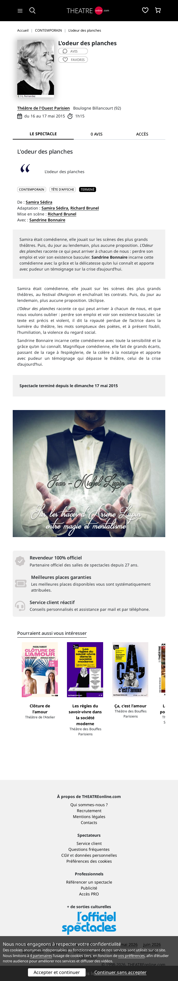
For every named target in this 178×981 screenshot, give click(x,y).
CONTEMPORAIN (31, 189)
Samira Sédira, (55, 208)
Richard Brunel (84, 208)
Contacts (89, 822)
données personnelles (96, 855)
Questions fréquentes (89, 849)
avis (70, 51)
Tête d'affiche (62, 189)
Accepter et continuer (57, 972)
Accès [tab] (142, 134)
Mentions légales (89, 816)
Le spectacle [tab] (43, 133)
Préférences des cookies (89, 861)
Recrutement (89, 810)
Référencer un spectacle (89, 882)
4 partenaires (41, 955)
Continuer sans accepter (120, 972)
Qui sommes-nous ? (89, 804)
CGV (65, 855)
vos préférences (131, 955)
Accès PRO (89, 894)
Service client (89, 843)
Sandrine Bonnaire (47, 220)
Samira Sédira (39, 202)
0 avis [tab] (97, 134)
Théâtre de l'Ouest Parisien (43, 108)
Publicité (89, 888)
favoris (74, 59)
